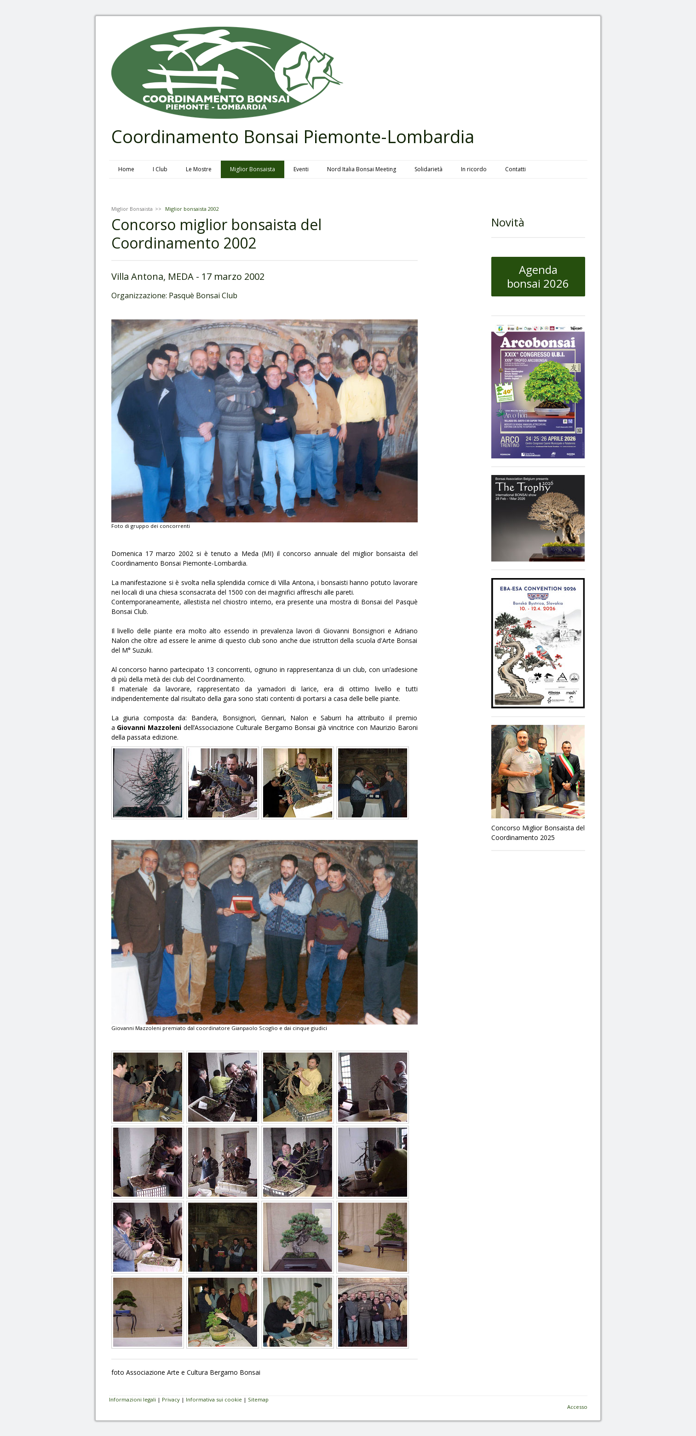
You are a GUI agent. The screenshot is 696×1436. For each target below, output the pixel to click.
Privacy (171, 1399)
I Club (160, 169)
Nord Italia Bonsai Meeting (361, 169)
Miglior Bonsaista (252, 169)
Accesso (577, 1406)
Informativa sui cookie (214, 1399)
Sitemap (258, 1399)
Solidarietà (428, 169)
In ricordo (474, 169)
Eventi (301, 169)
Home (126, 169)
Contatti (515, 169)
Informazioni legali (132, 1399)
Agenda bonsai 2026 (538, 276)
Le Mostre (199, 169)
